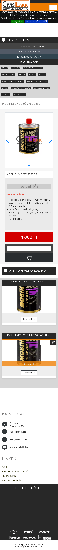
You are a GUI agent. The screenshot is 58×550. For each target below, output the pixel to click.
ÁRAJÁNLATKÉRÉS (11, 480)
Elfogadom (17, 21)
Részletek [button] (29, 319)
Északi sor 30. (17, 424)
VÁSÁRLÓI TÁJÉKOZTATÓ (15, 471)
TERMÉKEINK (9, 476)
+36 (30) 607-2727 (18, 439)
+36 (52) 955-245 (18, 432)
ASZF (4, 467)
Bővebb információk (36, 21)
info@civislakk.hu (19, 447)
